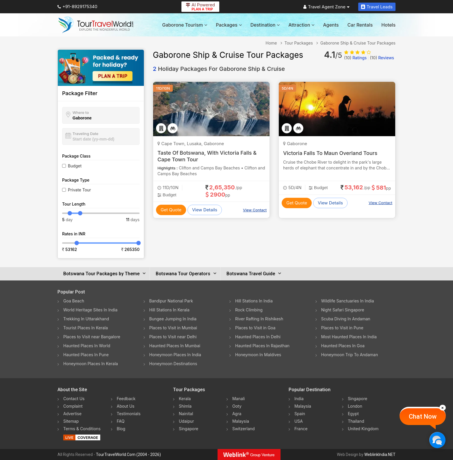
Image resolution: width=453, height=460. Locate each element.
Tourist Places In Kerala (85, 327)
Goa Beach (73, 300)
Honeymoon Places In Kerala (90, 363)
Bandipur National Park (171, 300)
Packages (229, 25)
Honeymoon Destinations (173, 363)
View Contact (255, 210)
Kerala (185, 398)
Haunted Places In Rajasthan (262, 345)
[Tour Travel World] (95, 24)
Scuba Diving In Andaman (345, 318)
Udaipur (186, 421)
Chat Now (423, 416)
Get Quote (171, 210)
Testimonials (128, 413)
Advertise (72, 413)
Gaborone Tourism (184, 25)
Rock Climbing (249, 309)
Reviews (382, 57)
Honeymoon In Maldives (258, 354)
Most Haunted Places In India (349, 336)
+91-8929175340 (77, 6)
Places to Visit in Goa (255, 327)
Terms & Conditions (82, 428)
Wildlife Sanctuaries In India (347, 300)
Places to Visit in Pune (342, 327)
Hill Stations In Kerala (169, 309)
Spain (299, 413)
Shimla (185, 406)
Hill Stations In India (254, 300)
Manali (238, 398)
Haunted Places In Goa (343, 345)
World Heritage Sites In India (90, 309)
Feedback (126, 398)
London (355, 406)
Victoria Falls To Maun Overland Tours (330, 153)
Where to (81, 112)
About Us (125, 406)
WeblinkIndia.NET (380, 454)
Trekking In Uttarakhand (86, 318)
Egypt (353, 413)
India (299, 398)
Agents (331, 25)
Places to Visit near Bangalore (91, 336)
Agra (236, 413)
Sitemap (71, 421)
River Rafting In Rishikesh (259, 318)
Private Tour (79, 189)
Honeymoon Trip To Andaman (349, 354)
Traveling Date (85, 133)
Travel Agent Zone (326, 7)
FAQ (121, 421)
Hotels (388, 25)
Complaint (73, 406)
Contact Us (74, 398)
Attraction (301, 25)
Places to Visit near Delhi (173, 336)
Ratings (355, 57)
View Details (204, 210)
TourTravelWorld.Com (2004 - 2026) (128, 454)
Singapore (188, 428)
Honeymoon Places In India (175, 354)
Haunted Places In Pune (86, 354)
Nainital (186, 413)
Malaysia (240, 421)
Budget (74, 165)
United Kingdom (363, 428)
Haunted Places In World (86, 345)
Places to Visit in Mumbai (173, 327)
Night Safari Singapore (342, 309)
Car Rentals (360, 25)
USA (298, 421)
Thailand (356, 421)
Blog (121, 428)
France (300, 428)
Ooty (237, 406)
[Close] (442, 408)
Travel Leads (377, 7)
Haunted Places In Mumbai (174, 345)
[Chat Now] (437, 439)
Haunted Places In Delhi (258, 336)
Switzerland (243, 428)
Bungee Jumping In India (173, 318)
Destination (265, 25)
